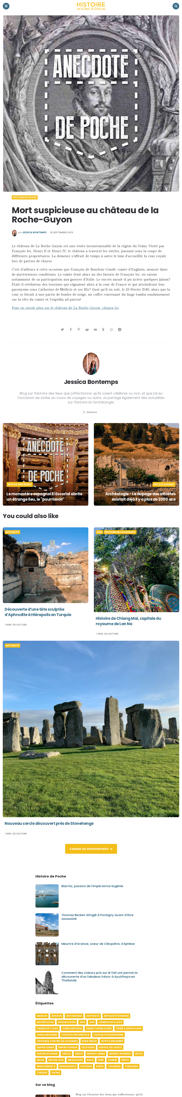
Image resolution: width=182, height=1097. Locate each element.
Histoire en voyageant (120, 532)
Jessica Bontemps (34, 232)
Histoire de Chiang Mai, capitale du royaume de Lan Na (130, 621)
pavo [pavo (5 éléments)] (90, 1060)
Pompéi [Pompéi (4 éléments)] (112, 1060)
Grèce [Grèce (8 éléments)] (79, 1053)
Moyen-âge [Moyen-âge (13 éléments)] (56, 1060)
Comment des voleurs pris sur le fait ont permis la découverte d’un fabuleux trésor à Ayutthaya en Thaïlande (99, 977)
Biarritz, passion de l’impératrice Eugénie (92, 886)
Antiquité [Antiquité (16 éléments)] (93, 1015)
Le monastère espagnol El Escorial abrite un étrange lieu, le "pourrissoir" (42, 496)
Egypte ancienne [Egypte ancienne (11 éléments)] (112, 1041)
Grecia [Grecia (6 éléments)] (66, 1053)
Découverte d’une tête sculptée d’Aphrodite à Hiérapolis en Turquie (39, 612)
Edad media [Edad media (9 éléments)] (89, 1041)
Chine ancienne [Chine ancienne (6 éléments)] (47, 1034)
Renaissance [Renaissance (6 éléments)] (68, 1066)
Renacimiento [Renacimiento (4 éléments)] (46, 1066)
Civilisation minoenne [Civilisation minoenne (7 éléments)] (109, 1034)
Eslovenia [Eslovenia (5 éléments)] (88, 1047)
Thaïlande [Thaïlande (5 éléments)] (131, 1066)
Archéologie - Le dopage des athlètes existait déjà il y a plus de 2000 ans (139, 496)
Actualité (12, 532)
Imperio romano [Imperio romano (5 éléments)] (120, 1053)
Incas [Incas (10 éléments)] (139, 1053)
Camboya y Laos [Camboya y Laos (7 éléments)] (47, 1028)
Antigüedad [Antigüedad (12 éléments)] (74, 1015)
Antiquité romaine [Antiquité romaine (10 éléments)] (116, 1015)
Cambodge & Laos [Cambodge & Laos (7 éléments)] (110, 1022)
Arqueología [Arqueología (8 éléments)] (67, 1022)
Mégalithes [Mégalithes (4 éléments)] (75, 1060)
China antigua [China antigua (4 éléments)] (72, 1028)
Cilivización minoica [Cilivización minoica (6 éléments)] (75, 1034)
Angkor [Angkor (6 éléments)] (42, 1015)
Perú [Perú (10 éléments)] (101, 1060)
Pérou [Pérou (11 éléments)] (125, 1060)
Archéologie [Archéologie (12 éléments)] (45, 1022)
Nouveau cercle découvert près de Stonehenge (51, 823)
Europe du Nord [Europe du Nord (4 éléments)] (47, 1053)
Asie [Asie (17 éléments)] (91, 1022)
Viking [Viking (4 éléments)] (55, 1072)
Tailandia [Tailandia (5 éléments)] (114, 1066)
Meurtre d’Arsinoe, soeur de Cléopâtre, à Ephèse (98, 944)
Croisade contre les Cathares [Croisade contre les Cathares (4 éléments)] (57, 1041)
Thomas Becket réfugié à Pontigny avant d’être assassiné (97, 917)
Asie (99, 532)
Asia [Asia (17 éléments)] (82, 1022)
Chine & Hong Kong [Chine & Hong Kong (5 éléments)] (129, 1028)
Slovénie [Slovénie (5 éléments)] (86, 1066)
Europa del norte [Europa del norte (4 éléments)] (110, 1047)
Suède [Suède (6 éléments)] (100, 1066)
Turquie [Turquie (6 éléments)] (42, 1072)
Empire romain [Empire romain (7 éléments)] (67, 1047)
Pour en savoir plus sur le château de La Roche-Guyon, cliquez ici (65, 308)
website (89, 412)
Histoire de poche (25, 197)
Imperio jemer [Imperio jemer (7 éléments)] (96, 1053)
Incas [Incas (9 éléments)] (40, 1060)
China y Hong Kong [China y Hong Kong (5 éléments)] (99, 1028)
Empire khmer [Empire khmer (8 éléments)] (45, 1047)
